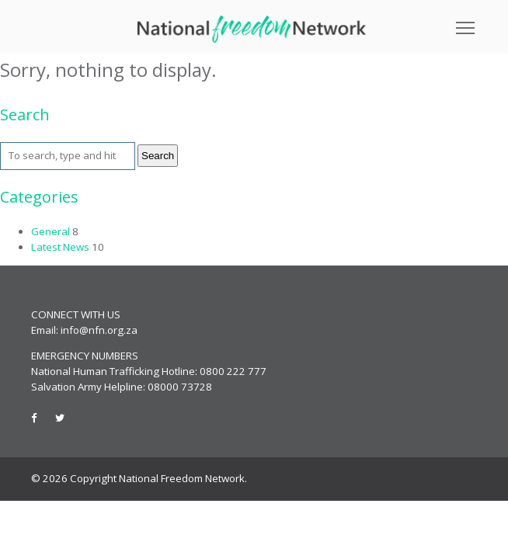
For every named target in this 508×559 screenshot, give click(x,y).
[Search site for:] (67, 156)
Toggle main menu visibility (466, 23)
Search (157, 155)
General (50, 231)
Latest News (60, 247)
